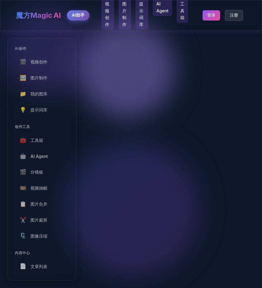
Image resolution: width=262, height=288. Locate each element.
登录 (211, 15)
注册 (234, 15)
